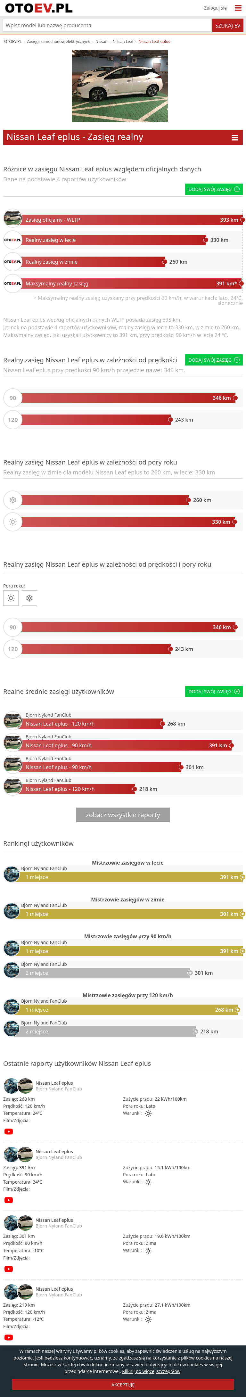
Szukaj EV (227, 25)
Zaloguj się (215, 8)
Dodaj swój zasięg (214, 189)
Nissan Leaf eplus (54, 1083)
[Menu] (238, 8)
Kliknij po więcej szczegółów (151, 1371)
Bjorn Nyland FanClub (48, 715)
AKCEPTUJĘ (123, 1385)
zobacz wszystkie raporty (123, 814)
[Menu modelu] (235, 137)
